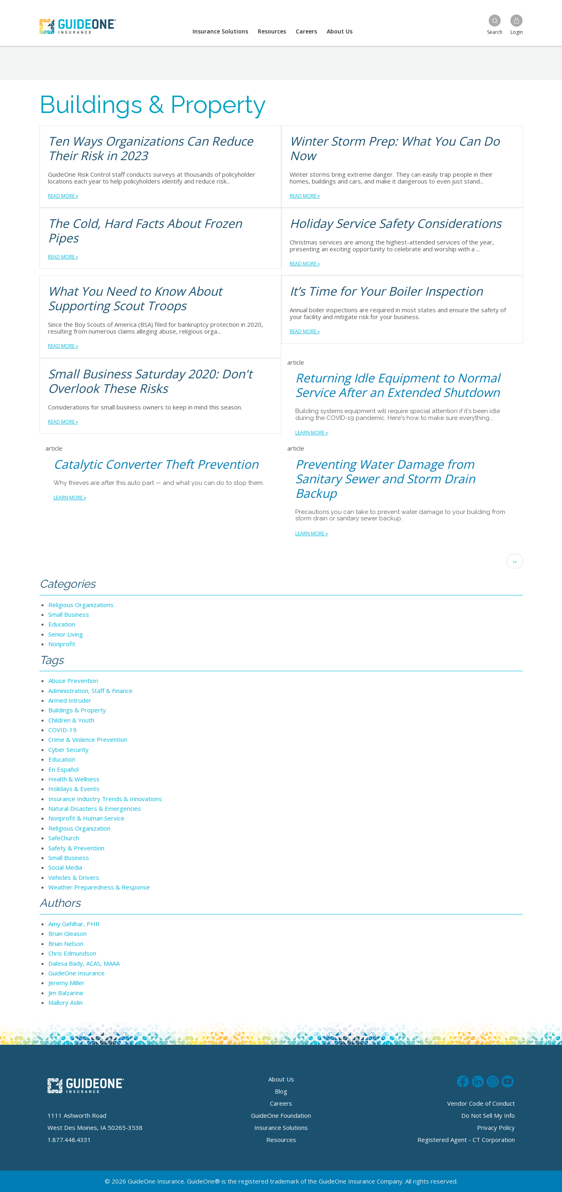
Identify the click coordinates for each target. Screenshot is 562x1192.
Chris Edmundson (72, 953)
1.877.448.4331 (69, 1140)
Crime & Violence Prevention (87, 739)
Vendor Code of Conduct (481, 1103)
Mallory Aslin (65, 1002)
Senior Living (65, 634)
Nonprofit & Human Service (86, 818)
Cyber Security (68, 749)
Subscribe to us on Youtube (508, 1080)
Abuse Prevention (73, 680)
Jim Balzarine (65, 993)
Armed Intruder (69, 700)
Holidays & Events (74, 789)
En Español (63, 769)
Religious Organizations (81, 605)
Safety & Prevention (76, 848)
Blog (281, 1091)
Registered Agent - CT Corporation (466, 1140)
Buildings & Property (77, 710)
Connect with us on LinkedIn (478, 1080)
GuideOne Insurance (76, 973)
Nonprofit (61, 644)
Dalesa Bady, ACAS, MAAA (84, 963)
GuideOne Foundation (281, 1115)
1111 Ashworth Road (77, 1115)
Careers (306, 31)
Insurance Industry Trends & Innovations (105, 799)
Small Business (68, 614)
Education (61, 624)
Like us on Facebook (463, 1080)
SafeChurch (63, 838)
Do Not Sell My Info (488, 1115)
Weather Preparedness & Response (99, 887)
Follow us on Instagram (493, 1080)
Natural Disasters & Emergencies (94, 808)
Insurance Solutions (220, 31)
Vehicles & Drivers (73, 877)
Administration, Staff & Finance (90, 691)
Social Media (65, 867)
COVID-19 (62, 730)
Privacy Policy (496, 1127)
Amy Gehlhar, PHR (74, 924)
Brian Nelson (65, 943)
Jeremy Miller (66, 983)
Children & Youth (71, 720)
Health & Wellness (74, 779)
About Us (340, 31)
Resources (272, 31)
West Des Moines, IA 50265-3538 (95, 1127)
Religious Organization (79, 828)
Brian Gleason (67, 933)
